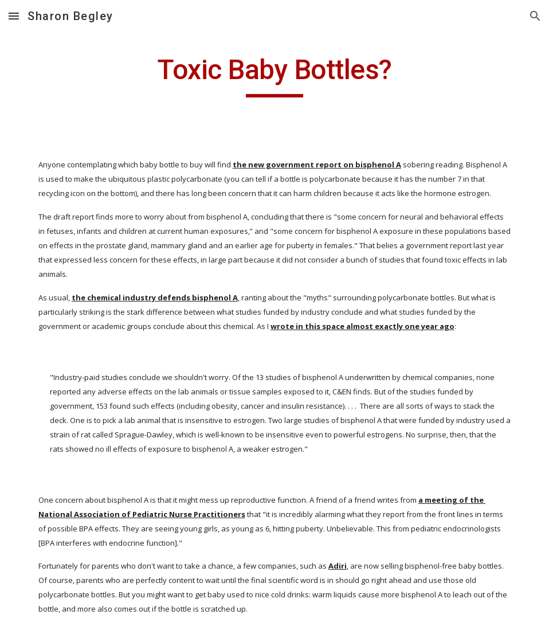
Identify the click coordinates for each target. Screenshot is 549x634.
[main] (274, 75)
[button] (14, 16)
